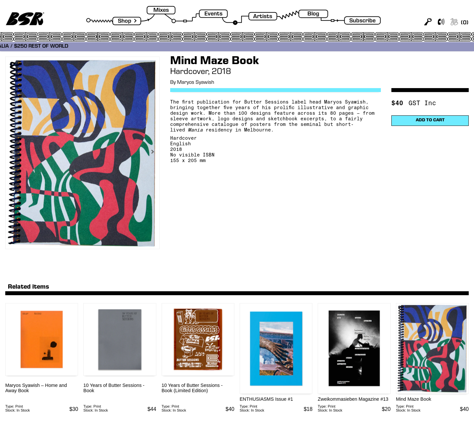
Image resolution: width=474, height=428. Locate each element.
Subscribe (362, 21)
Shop (124, 21)
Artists (262, 17)
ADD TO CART (430, 120)
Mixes (161, 10)
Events (213, 14)
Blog (313, 14)
